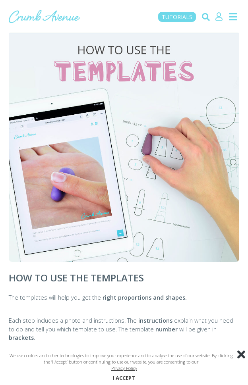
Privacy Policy (124, 368)
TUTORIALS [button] (177, 17)
